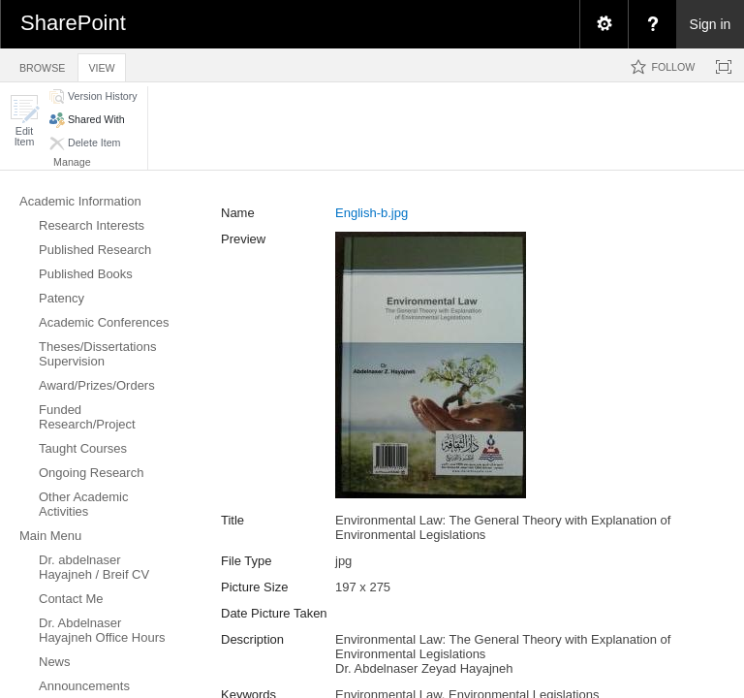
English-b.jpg (371, 213)
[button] (24, 120)
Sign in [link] (710, 24)
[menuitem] (603, 24)
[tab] (42, 64)
